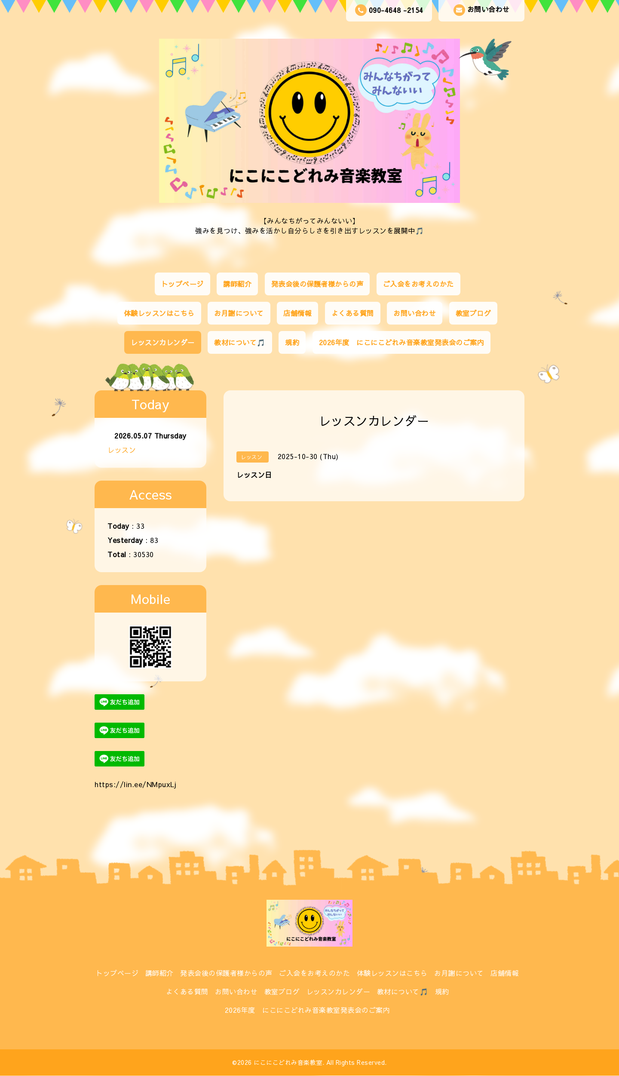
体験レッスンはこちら (159, 313)
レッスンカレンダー (163, 342)
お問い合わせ (482, 10)
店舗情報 (297, 313)
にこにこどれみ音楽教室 (288, 1062)
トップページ (182, 283)
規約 (292, 342)
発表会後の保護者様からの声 (317, 283)
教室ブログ (473, 313)
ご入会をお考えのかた (418, 283)
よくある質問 (352, 313)
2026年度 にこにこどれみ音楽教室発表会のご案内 (401, 342)
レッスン (121, 449)
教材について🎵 (240, 342)
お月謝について (239, 313)
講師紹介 (237, 283)
